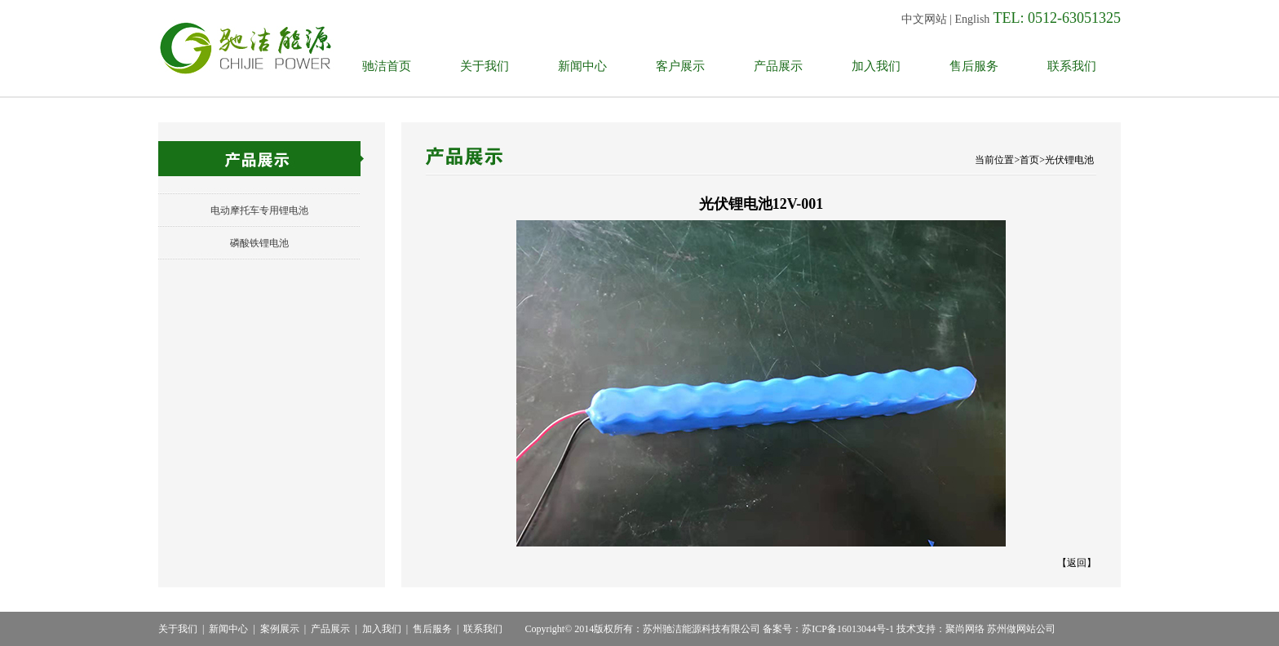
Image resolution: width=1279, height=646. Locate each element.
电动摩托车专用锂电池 (259, 210)
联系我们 (1071, 66)
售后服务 (973, 66)
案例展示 (279, 629)
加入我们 (876, 66)
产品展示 (778, 66)
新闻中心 (582, 66)
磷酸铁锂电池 (259, 243)
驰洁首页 (386, 66)
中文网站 (924, 19)
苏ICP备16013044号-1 (848, 629)
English (972, 19)
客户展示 (680, 66)
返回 (1076, 563)
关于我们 (484, 66)
